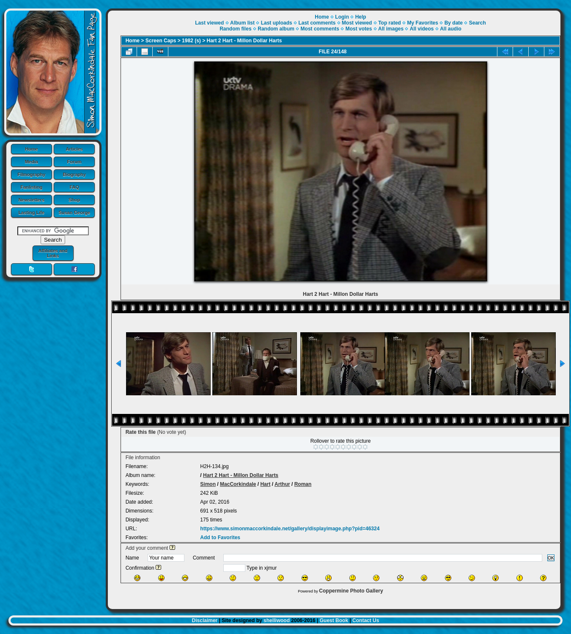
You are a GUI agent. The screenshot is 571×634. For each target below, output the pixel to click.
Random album (276, 29)
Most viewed (357, 23)
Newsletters (31, 199)
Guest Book (334, 620)
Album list (242, 23)
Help (360, 17)
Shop (74, 199)
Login (342, 17)
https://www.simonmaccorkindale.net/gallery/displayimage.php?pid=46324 (289, 529)
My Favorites (422, 23)
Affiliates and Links (52, 253)
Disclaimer (205, 620)
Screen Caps (160, 41)
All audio (450, 29)
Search (477, 23)
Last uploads (276, 23)
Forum (74, 161)
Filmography (31, 174)
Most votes (359, 29)
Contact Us (365, 620)
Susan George (74, 212)
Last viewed (209, 23)
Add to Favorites (220, 537)
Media (31, 161)
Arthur (282, 484)
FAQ (74, 187)
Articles (74, 149)
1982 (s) (191, 41)
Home (31, 149)
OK (551, 557)
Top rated (389, 23)
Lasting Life (31, 212)
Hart (265, 484)
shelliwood (277, 620)
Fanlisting (31, 187)
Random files (235, 29)
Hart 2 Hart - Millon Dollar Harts (244, 41)
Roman (303, 484)
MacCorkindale (238, 484)
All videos (422, 29)
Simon (208, 484)
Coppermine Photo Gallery (351, 591)
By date (454, 23)
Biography (74, 174)
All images (391, 29)
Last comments (316, 23)
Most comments (320, 29)
